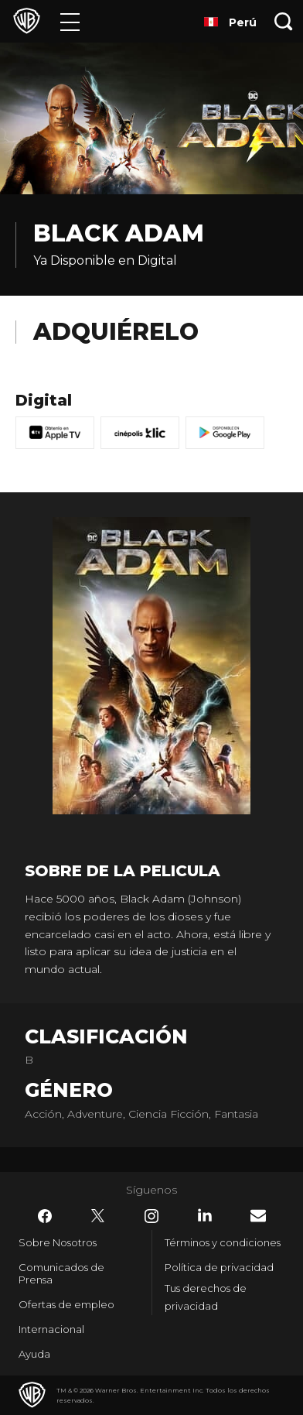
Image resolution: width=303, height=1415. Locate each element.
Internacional (51, 1329)
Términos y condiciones (223, 1242)
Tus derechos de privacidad (206, 1297)
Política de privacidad (219, 1267)
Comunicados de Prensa (61, 1273)
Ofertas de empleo (66, 1304)
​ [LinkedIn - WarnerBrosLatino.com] (205, 1215)
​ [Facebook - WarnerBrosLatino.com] (45, 1216)
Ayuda (34, 1354)
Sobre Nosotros (58, 1242)
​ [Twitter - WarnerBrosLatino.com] (98, 1216)
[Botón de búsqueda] (283, 21)
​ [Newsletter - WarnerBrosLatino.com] (258, 1215)
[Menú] (70, 21)
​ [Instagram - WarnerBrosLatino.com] (151, 1216)
